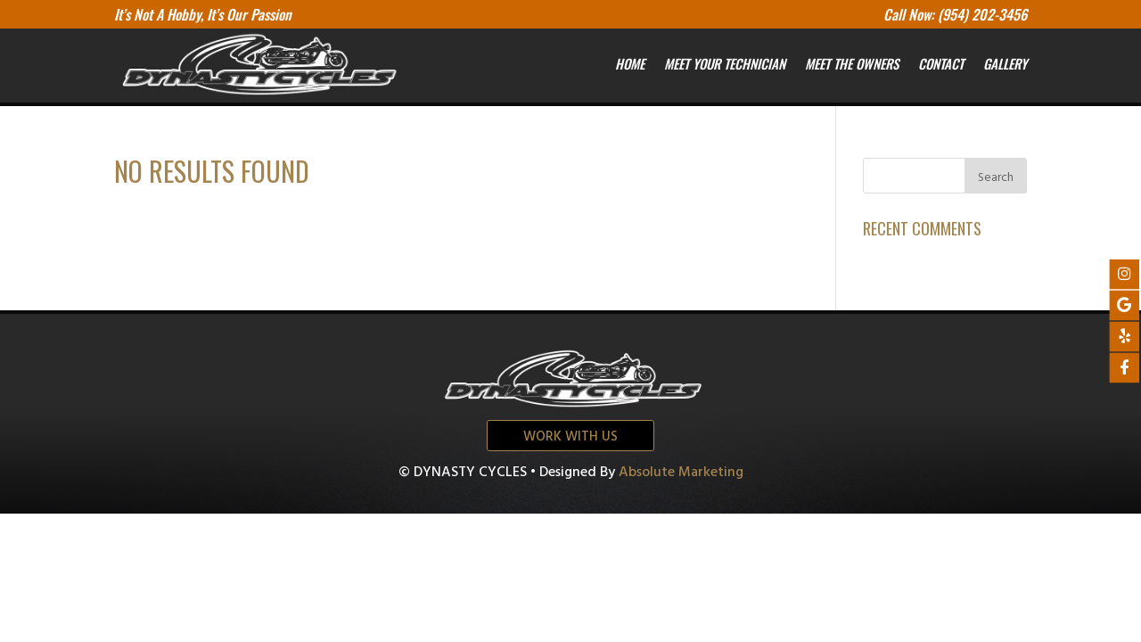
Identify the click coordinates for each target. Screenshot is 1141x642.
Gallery (1005, 63)
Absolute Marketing (681, 472)
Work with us (570, 437)
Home (629, 63)
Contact (941, 63)
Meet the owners (852, 63)
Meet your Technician (724, 63)
